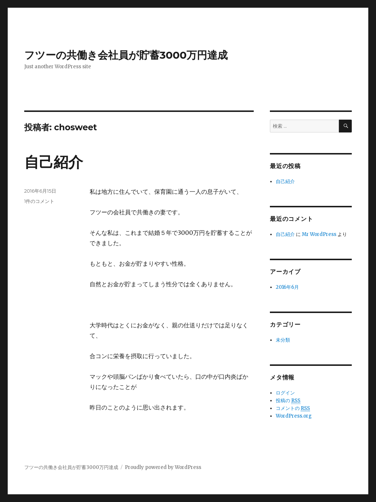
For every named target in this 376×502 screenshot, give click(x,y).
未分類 (283, 340)
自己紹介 (53, 162)
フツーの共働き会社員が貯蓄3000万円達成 (126, 55)
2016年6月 (287, 287)
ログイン (285, 393)
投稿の (288, 400)
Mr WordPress (319, 234)
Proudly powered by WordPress (163, 467)
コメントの (293, 408)
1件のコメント (39, 201)
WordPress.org (294, 416)
